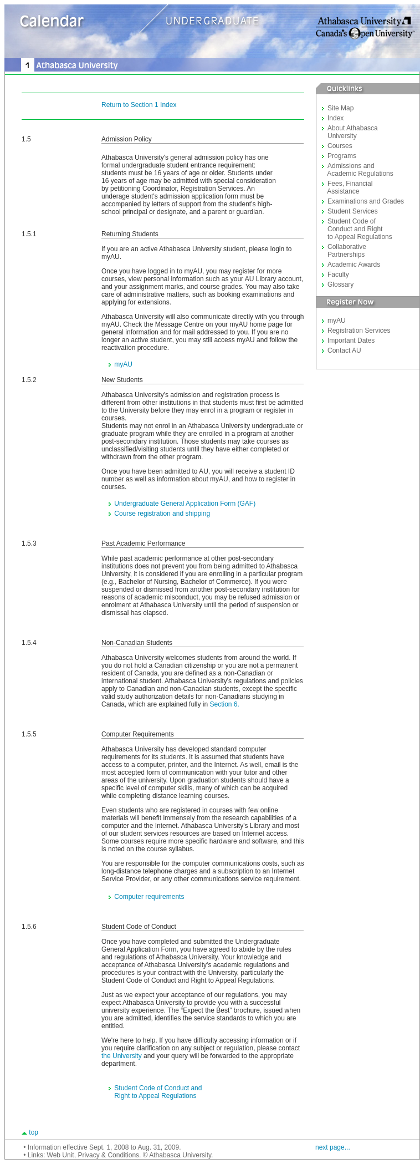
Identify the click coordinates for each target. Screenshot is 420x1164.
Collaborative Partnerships (344, 250)
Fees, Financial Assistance (347, 187)
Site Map (340, 108)
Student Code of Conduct (138, 927)
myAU (123, 364)
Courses (339, 146)
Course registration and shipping (162, 513)
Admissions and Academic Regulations (357, 169)
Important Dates (351, 340)
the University (121, 1056)
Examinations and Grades (365, 201)
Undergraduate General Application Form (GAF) (184, 503)
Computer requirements (149, 897)
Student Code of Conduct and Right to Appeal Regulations (151, 1092)
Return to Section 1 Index (138, 105)
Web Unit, (61, 1155)
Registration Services (358, 330)
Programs (341, 156)
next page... (332, 1147)
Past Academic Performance (143, 543)
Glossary (340, 284)
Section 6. (224, 704)
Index (335, 118)
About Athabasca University (350, 132)
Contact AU (344, 350)
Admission (116, 139)
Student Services (352, 211)
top (33, 1132)
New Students (122, 380)
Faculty (338, 274)
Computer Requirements (137, 734)
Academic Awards (353, 264)
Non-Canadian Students (136, 643)
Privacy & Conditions (108, 1155)
